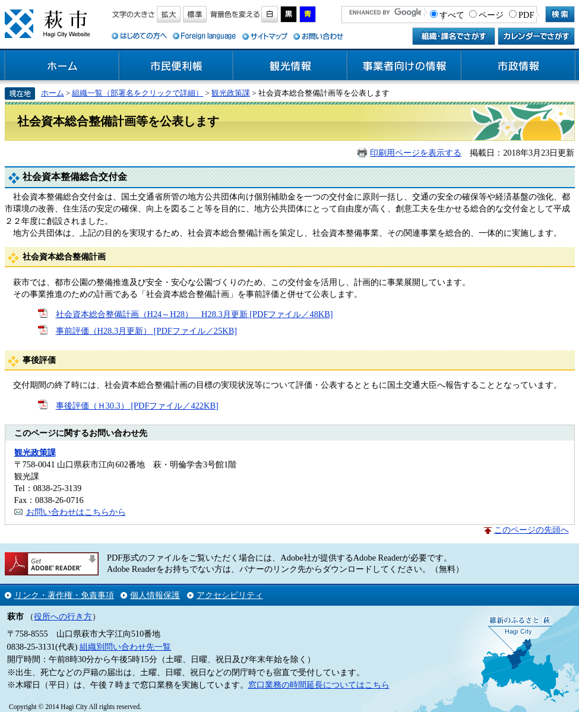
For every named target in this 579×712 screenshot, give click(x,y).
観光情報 (290, 66)
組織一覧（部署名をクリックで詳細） (137, 92)
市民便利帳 (176, 66)
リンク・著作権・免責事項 (64, 595)
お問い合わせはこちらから (76, 512)
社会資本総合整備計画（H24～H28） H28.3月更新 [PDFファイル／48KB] (194, 314)
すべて (451, 15)
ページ (491, 15)
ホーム (62, 66)
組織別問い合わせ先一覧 (125, 646)
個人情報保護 (155, 595)
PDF (526, 15)
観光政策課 (230, 92)
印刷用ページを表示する (415, 152)
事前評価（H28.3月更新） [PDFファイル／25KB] (147, 331)
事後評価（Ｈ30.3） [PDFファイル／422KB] (137, 405)
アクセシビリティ (230, 595)
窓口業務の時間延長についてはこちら (319, 684)
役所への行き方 (63, 616)
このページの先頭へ (531, 529)
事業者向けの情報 (404, 66)
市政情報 (518, 66)
